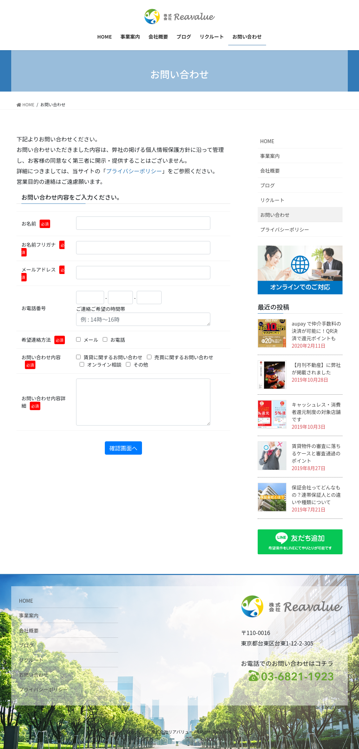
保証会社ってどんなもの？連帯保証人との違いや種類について (316, 495)
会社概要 (270, 170)
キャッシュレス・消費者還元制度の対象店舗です (316, 412)
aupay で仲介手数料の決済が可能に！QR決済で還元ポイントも (316, 331)
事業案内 (270, 155)
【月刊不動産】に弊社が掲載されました (316, 368)
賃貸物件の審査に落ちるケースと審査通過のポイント (316, 453)
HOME (267, 141)
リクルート (272, 199)
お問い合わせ (275, 214)
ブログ (267, 185)
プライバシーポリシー (134, 171)
